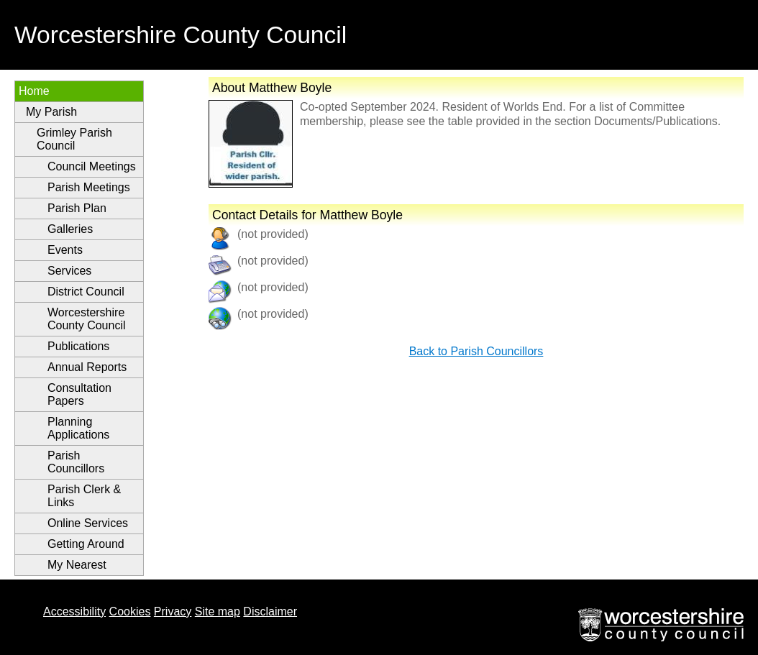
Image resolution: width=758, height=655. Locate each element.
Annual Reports (87, 367)
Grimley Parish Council (74, 139)
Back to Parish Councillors (476, 351)
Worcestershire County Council (86, 318)
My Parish (51, 112)
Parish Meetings (88, 187)
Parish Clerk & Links (84, 495)
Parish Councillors (75, 462)
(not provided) (273, 287)
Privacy (172, 611)
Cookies (130, 611)
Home (34, 91)
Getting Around (85, 544)
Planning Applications (78, 428)
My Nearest (76, 565)
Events (65, 250)
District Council (85, 291)
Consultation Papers (79, 394)
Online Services (87, 523)
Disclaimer (270, 611)
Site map (217, 611)
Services (69, 271)
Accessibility (74, 611)
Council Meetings (91, 166)
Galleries (70, 229)
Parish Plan (76, 208)
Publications (78, 346)
